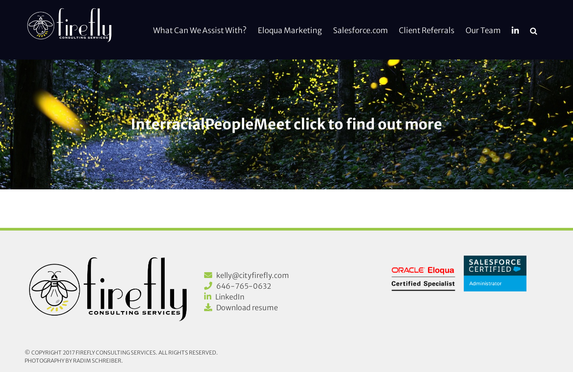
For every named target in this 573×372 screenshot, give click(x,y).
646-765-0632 (243, 286)
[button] (533, 30)
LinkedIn (229, 296)
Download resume (247, 307)
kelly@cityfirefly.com (252, 275)
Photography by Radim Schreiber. (74, 360)
